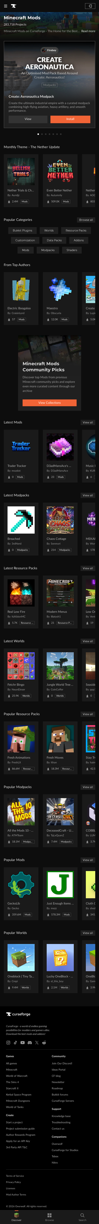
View (28, 119)
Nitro (55, 1162)
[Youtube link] (22, 1042)
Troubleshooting (61, 1122)
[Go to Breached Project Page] (21, 529)
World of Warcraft (16, 1076)
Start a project (14, 1122)
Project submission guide (20, 1128)
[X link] (37, 1042)
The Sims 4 (12, 1082)
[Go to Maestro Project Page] (60, 298)
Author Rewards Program (20, 1135)
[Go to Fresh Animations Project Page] (21, 747)
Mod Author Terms (16, 1195)
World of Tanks (15, 1107)
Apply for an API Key (18, 1141)
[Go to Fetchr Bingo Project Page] (21, 674)
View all (88, 422)
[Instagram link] (8, 1042)
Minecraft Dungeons (18, 1101)
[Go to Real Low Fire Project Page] (21, 602)
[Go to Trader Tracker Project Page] (21, 456)
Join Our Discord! (62, 1063)
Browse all (86, 220)
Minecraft (11, 1069)
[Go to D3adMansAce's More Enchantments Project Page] (60, 456)
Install (70, 119)
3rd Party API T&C (16, 1147)
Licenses (10, 1188)
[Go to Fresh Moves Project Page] (60, 747)
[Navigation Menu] (6, 6)
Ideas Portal (58, 1069)
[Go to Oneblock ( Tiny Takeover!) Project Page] (21, 966)
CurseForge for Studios (65, 1150)
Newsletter (58, 1082)
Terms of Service (15, 1176)
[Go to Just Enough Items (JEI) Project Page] (60, 893)
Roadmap (57, 1088)
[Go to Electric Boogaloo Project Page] (21, 298)
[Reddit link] (44, 1042)
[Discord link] (29, 1042)
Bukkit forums (60, 1094)
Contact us (58, 1128)
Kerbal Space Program (18, 1094)
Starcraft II (12, 1088)
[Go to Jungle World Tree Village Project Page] (60, 674)
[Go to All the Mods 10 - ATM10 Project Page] (21, 820)
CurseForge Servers (63, 1101)
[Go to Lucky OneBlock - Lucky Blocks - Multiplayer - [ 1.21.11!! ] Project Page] (60, 966)
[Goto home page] (14, 6)
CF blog (56, 1076)
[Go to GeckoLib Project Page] (21, 893)
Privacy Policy (13, 1182)
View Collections (49, 402)
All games (11, 1063)
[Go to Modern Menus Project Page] (60, 602)
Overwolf (57, 1144)
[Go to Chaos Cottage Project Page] (60, 529)
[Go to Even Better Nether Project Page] (60, 180)
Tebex (55, 1156)
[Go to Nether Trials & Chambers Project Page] (21, 180)
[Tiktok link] (15, 1042)
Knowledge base (61, 1116)
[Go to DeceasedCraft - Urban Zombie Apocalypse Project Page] (60, 820)
